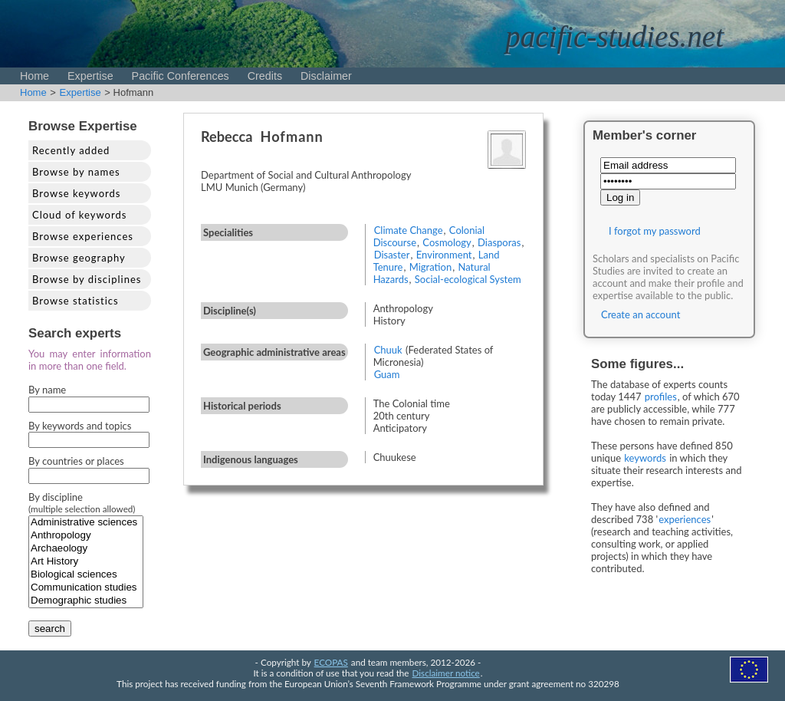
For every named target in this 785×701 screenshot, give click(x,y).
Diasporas (499, 242)
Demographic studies (86, 600)
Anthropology (86, 535)
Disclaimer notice (446, 672)
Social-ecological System (468, 279)
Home (34, 76)
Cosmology (446, 242)
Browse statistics (75, 301)
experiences (685, 519)
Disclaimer (326, 76)
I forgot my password (655, 231)
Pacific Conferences (180, 76)
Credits (265, 76)
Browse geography (79, 258)
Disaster (392, 254)
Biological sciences (86, 574)
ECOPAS (331, 662)
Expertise (90, 76)
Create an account (640, 314)
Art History (86, 561)
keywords (645, 458)
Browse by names (76, 172)
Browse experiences (82, 236)
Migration (430, 267)
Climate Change (408, 230)
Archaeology (86, 548)
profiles (661, 396)
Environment (444, 254)
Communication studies (86, 587)
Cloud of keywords (79, 215)
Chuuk (388, 350)
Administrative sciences (86, 522)
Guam (387, 374)
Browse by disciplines (86, 279)
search (49, 628)
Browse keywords (76, 193)
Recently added (71, 150)
